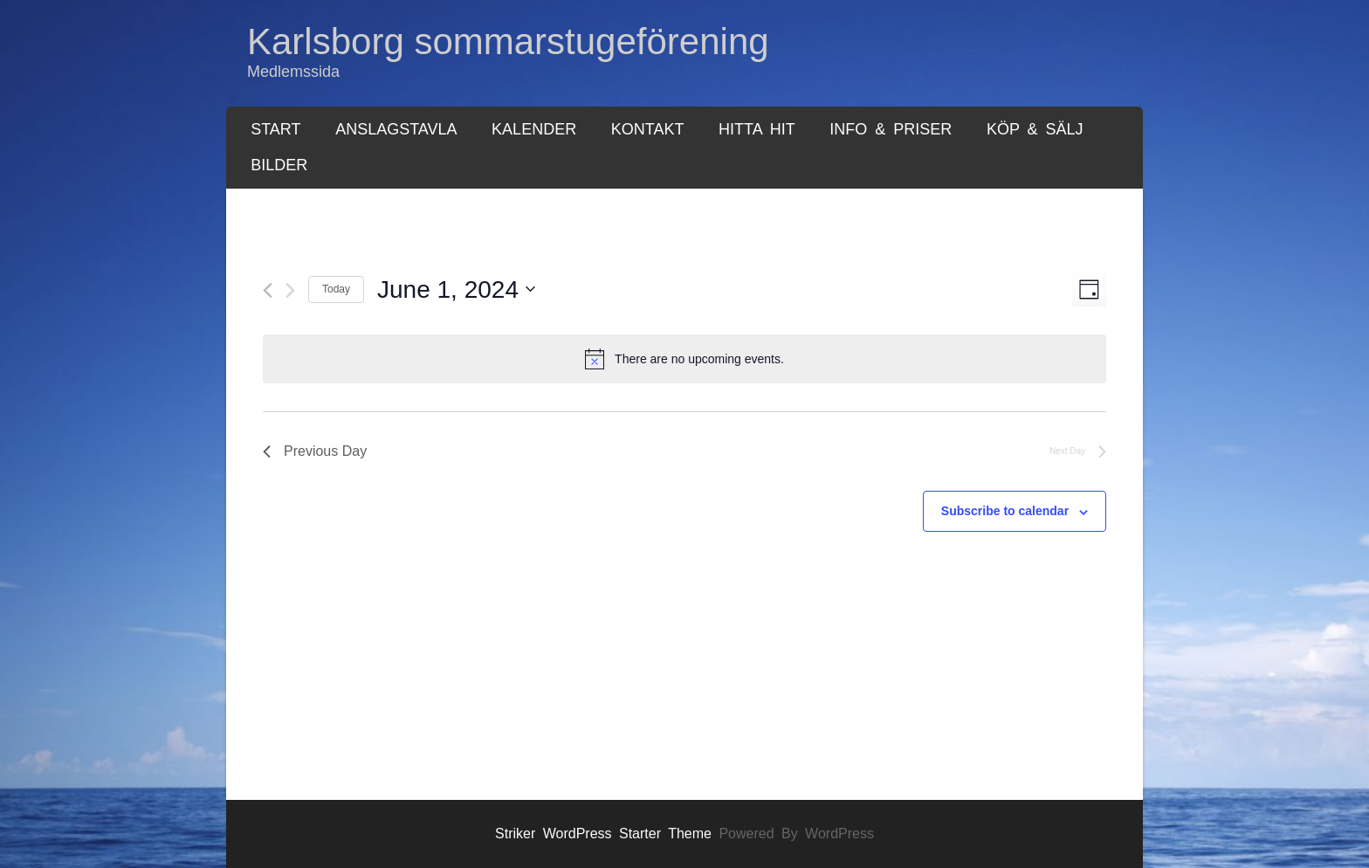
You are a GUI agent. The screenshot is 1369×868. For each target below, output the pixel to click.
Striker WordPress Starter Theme (603, 833)
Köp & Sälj (1035, 129)
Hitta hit (757, 129)
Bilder (279, 165)
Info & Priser (890, 129)
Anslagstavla (396, 129)
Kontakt (647, 129)
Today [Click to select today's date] (336, 289)
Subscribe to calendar (1005, 511)
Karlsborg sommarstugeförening (508, 41)
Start (275, 129)
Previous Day (315, 451)
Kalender (534, 129)
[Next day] (290, 290)
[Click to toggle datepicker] (456, 289)
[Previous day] (267, 290)
